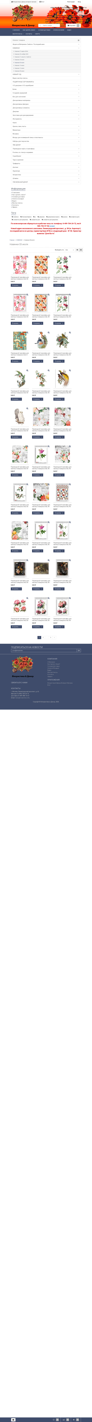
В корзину (16, 285)
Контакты (29, 34)
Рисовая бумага (25, 217)
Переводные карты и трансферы (24, 149)
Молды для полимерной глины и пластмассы (28, 137)
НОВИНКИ (16, 48)
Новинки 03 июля (18, 62)
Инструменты (17, 119)
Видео (69, 30)
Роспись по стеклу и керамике (23, 152)
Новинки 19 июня (18, 65)
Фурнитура (16, 171)
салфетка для (74, 217)
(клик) (52, 226)
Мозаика (16, 134)
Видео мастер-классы (20, 78)
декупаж (41, 217)
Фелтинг (15, 167)
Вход (79, 2)
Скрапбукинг (17, 156)
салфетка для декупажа (20, 219)
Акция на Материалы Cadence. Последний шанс (29, 44)
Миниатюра (16, 130)
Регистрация (71, 2)
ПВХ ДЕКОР (17, 145)
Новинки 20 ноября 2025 (20, 54)
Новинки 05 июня (18, 71)
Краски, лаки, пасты (19, 126)
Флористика (17, 175)
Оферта (37, 34)
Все (70, 250)
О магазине (16, 30)
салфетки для (35, 219)
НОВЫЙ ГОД (17, 74)
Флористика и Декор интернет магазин (23, 2)
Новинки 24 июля (18, 59)
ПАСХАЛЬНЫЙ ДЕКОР (20, 182)
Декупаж (16, 111)
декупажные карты (52, 217)
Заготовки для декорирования (23, 115)
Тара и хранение (18, 160)
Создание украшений (20, 93)
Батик (15, 89)
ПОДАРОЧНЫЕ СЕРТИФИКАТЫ (23, 82)
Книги (15, 123)
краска (64, 217)
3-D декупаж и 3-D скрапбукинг (23, 85)
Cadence (15, 217)
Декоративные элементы (21, 108)
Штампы (15, 178)
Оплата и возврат (58, 30)
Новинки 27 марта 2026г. (20, 51)
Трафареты (16, 163)
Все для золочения (19, 97)
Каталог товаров (19, 40)
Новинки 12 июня (18, 68)
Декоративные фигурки (20, 104)
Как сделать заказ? (29, 30)
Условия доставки (44, 30)
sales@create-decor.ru (22, 698)
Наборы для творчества (21, 141)
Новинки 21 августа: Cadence (22, 57)
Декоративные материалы (21, 100)
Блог (41, 2)
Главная (12, 240)
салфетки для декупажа (50, 219)
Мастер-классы (17, 34)
